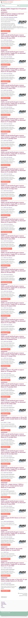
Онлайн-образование (10, 521)
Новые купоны (3, 604)
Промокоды (3, 603)
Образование (11, 17)
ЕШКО (5, 17)
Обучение (15, 17)
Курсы (10, 373)
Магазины (3, 602)
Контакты (3, 607)
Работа (7, 17)
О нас (2, 606)
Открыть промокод (6, 198)
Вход (2, 605)
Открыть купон (5, 31)
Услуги (7, 40)
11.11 (7, 422)
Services (7, 190)
